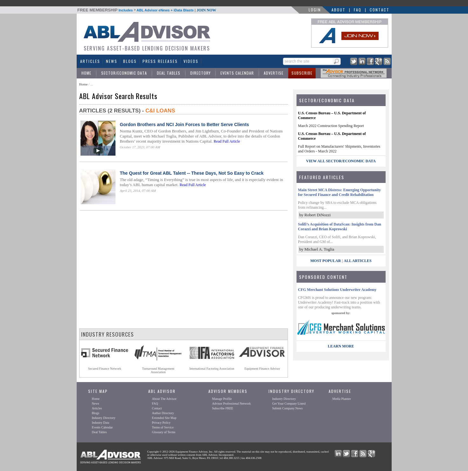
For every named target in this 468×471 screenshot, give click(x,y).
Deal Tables (168, 73)
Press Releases (160, 61)
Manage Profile (222, 398)
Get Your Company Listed (289, 403)
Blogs (130, 61)
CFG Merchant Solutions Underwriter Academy (337, 289)
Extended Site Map (164, 418)
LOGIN (315, 9)
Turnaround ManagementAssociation (158, 370)
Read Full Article (227, 141)
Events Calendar (237, 73)
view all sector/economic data (341, 161)
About (339, 9)
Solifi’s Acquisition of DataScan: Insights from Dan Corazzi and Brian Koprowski (339, 226)
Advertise (273, 73)
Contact (379, 9)
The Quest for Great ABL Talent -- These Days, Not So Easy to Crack (192, 173)
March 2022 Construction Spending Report (331, 126)
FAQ (357, 9)
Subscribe (301, 73)
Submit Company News (287, 408)
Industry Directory (103, 418)
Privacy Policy (161, 422)
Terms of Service (163, 427)
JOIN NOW (206, 10)
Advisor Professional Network (231, 403)
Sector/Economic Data (124, 73)
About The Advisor (164, 398)
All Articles (357, 261)
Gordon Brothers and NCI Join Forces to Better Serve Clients (184, 124)
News (111, 61)
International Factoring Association (211, 368)
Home (86, 73)
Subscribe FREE (222, 408)
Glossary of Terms (164, 432)
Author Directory (163, 413)
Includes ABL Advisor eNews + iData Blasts (146, 10)
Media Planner (341, 398)
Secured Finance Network (104, 368)
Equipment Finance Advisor (262, 368)
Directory (200, 73)
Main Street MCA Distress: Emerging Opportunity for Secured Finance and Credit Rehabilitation (339, 192)
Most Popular (325, 261)
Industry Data (100, 422)
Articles (90, 61)
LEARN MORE (341, 346)
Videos (191, 61)
